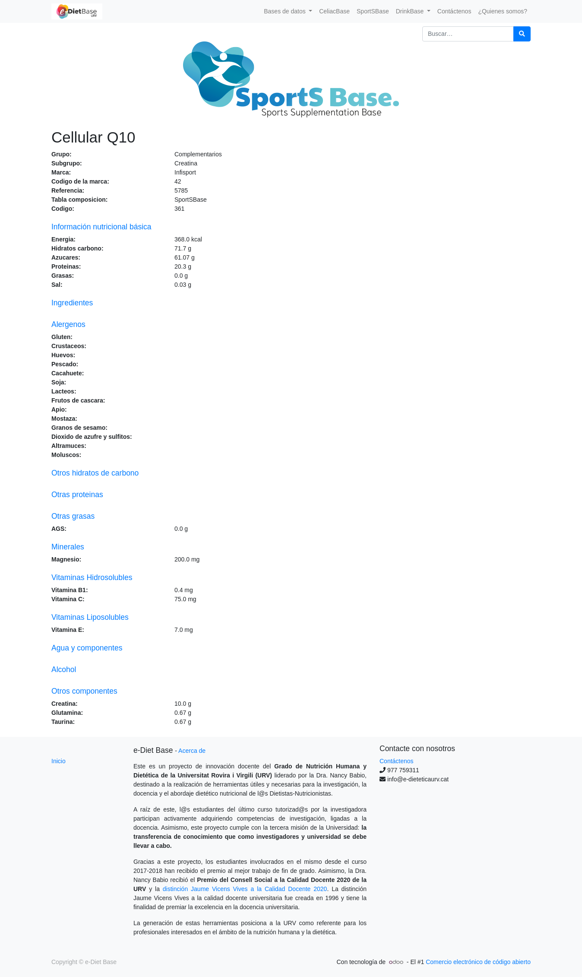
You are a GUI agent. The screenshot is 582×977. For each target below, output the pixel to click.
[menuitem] (334, 11)
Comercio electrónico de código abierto (478, 961)
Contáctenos (397, 761)
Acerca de (192, 750)
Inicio (58, 761)
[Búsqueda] (522, 33)
